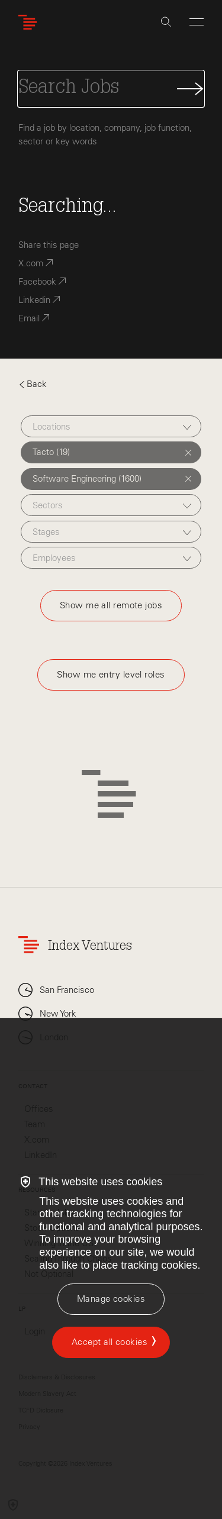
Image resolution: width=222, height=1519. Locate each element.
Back (32, 384)
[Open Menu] (196, 21)
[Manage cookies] (111, 1299)
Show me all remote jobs (111, 605)
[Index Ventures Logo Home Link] (30, 22)
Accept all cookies (109, 1342)
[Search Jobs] (111, 89)
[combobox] (111, 426)
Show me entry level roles (111, 674)
